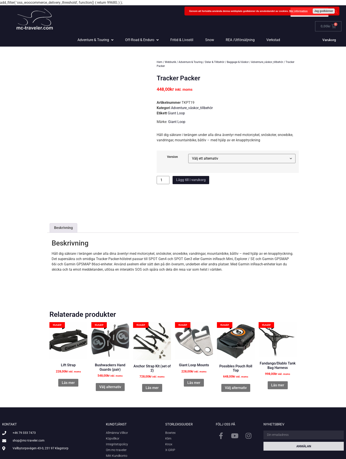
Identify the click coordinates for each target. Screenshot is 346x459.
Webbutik (170, 62)
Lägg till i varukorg (191, 180)
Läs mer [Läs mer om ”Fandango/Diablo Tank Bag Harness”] (277, 359)
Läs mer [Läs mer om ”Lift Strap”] (68, 357)
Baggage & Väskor (238, 62)
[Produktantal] (163, 180)
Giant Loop (176, 113)
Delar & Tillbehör (214, 62)
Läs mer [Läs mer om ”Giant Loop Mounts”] (193, 357)
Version (172, 157)
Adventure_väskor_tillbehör (267, 62)
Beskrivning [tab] (63, 202)
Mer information (298, 11)
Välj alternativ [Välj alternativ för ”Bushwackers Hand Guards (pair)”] (110, 361)
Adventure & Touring (191, 62)
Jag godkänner (323, 11)
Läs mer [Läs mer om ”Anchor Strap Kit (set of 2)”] (152, 362)
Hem (159, 62)
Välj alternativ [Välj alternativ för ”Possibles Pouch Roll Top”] (236, 362)
